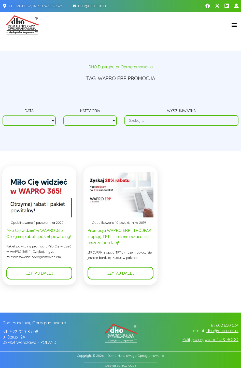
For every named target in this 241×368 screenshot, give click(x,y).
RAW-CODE (128, 365)
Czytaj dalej (39, 273)
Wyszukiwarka (181, 111)
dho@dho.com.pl (222, 330)
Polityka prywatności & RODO (210, 339)
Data (29, 111)
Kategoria (90, 111)
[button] (234, 25)
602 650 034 (227, 325)
